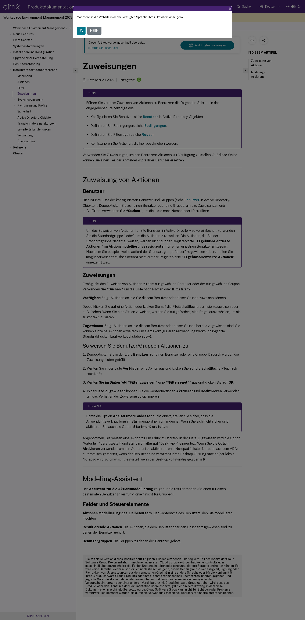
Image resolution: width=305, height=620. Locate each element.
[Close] (230, 9)
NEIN (94, 31)
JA (81, 31)
